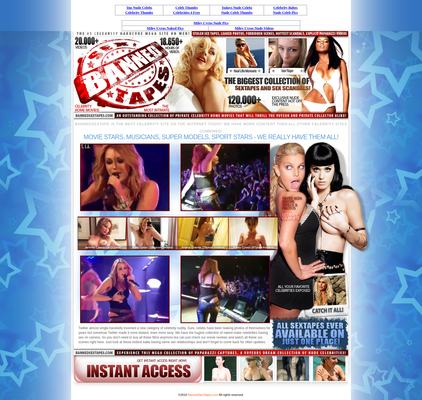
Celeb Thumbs (186, 7)
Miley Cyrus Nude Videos (254, 28)
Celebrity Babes (285, 7)
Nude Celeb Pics (285, 12)
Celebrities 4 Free (186, 12)
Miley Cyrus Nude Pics (210, 23)
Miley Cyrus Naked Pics (165, 28)
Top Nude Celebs (139, 7)
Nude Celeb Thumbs (236, 12)
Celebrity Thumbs (139, 12)
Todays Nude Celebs (236, 7)
